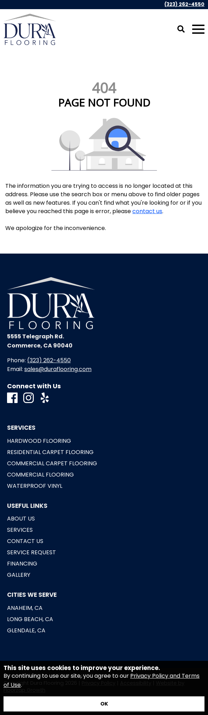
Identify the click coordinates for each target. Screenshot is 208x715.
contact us (147, 211)
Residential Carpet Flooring (50, 452)
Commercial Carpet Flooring (52, 463)
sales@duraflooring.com (58, 369)
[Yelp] (44, 398)
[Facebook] (12, 398)
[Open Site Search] (181, 30)
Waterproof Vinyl (34, 486)
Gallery (18, 575)
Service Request (31, 552)
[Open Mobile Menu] (198, 29)
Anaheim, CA (25, 608)
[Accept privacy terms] (104, 703)
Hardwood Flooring (39, 441)
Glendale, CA (26, 630)
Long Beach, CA (30, 619)
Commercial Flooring (40, 475)
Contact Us (25, 541)
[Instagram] (28, 398)
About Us (21, 519)
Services (20, 530)
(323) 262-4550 (184, 4)
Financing (22, 564)
